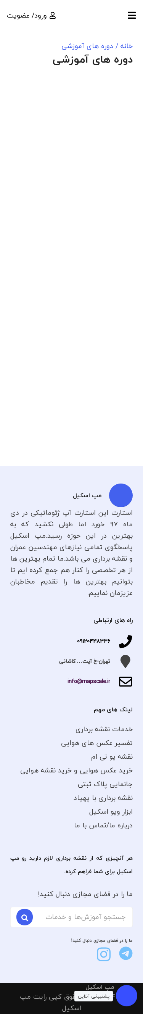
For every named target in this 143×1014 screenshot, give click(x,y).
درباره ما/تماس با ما (103, 825)
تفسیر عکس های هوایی (97, 743)
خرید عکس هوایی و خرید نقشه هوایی (76, 770)
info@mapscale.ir (88, 681)
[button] (132, 15)
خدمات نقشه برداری (104, 729)
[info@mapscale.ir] (121, 681)
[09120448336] (121, 641)
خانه (127, 46)
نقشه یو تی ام (112, 757)
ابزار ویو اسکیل (111, 811)
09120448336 (93, 641)
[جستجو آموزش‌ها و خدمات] (71, 917)
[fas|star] (126, 953)
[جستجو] (24, 917)
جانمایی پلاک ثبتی (105, 784)
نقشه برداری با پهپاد (103, 798)
